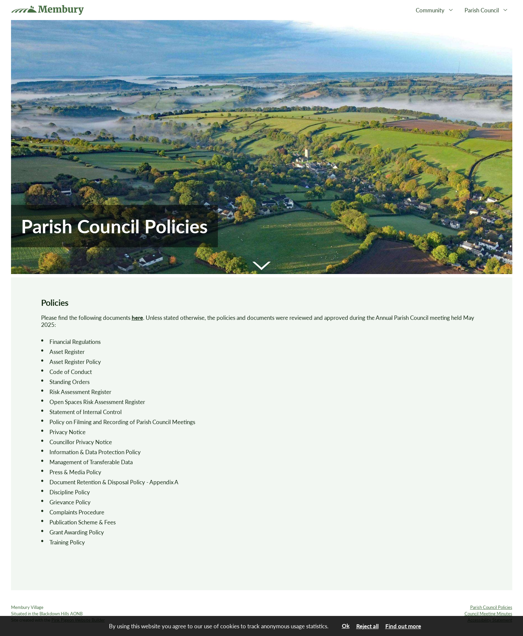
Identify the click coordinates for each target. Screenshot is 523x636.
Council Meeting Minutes (488, 613)
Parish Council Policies (491, 607)
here (137, 317)
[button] (261, 266)
